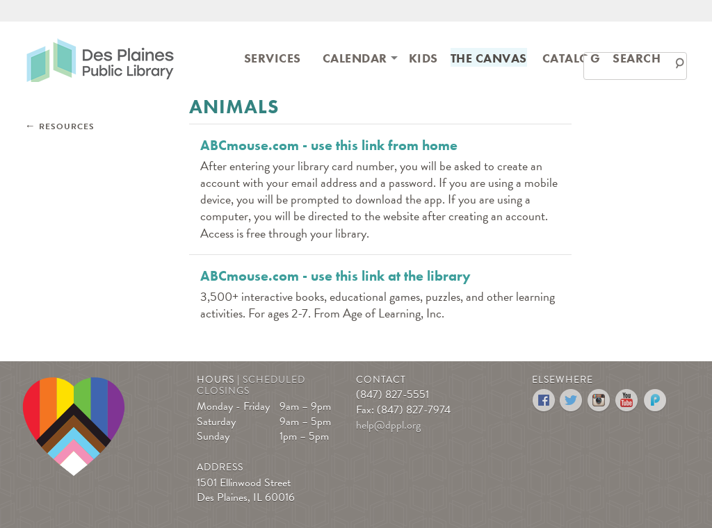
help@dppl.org (388, 425)
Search (637, 58)
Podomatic (655, 400)
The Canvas (489, 58)
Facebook (544, 400)
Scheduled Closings (251, 385)
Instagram (600, 400)
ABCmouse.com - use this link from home (329, 145)
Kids (423, 58)
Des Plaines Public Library (100, 59)
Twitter (572, 400)
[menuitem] (272, 57)
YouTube (627, 400)
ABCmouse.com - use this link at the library (335, 276)
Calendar (355, 58)
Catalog (571, 58)
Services (272, 58)
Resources (67, 126)
